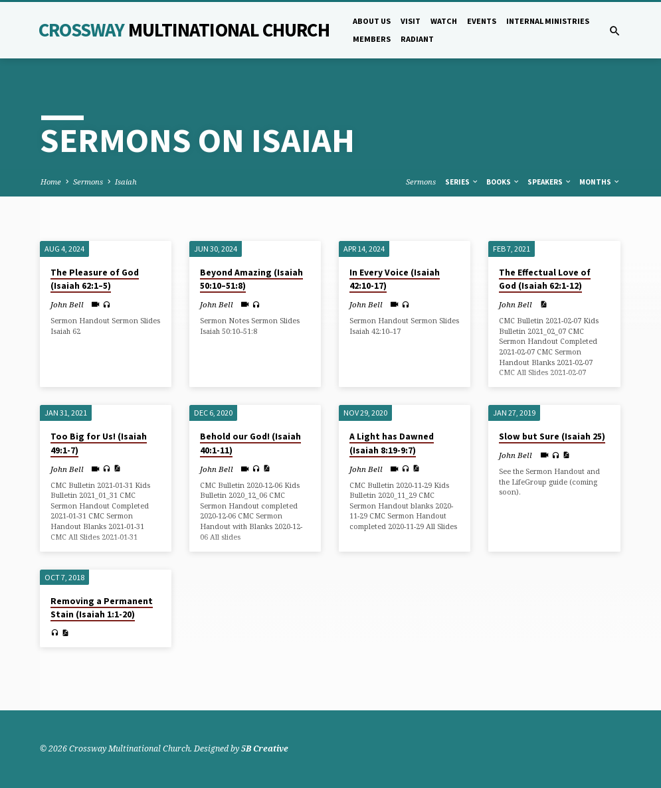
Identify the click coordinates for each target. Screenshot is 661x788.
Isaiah (126, 182)
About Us (372, 21)
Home (51, 182)
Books (503, 182)
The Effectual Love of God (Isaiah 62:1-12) (545, 279)
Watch (443, 21)
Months (599, 182)
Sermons (88, 182)
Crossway (184, 30)
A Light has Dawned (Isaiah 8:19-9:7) (391, 443)
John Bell (67, 304)
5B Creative (264, 748)
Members (372, 39)
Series (462, 182)
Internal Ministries (547, 21)
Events (481, 21)
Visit (411, 21)
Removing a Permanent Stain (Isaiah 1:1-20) (101, 608)
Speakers (549, 182)
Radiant (417, 39)
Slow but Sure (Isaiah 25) (552, 436)
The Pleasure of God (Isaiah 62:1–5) (94, 279)
